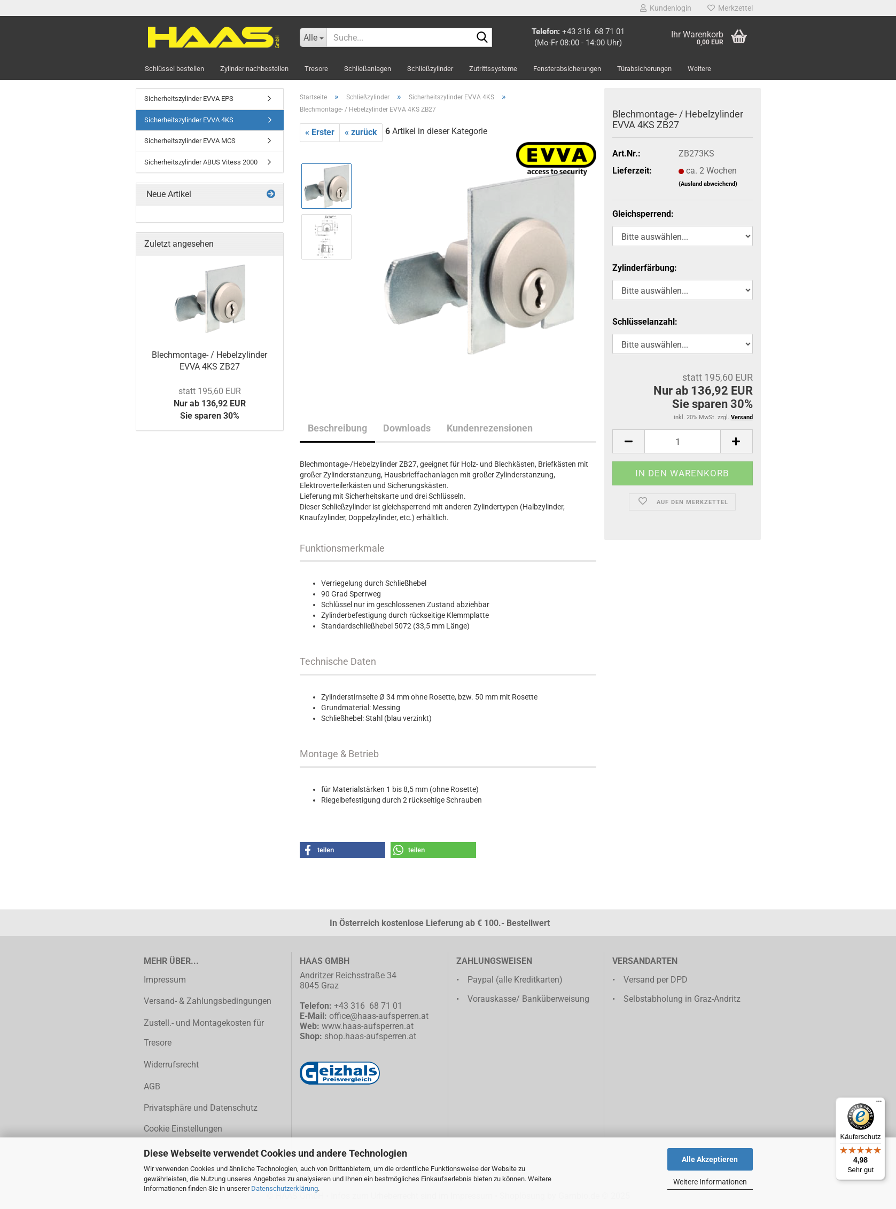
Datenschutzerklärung (284, 1188)
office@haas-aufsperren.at (378, 1016)
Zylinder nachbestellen (254, 69)
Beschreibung (337, 428)
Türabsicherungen (644, 69)
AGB (152, 1086)
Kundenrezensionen (490, 428)
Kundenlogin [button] (665, 8)
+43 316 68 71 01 (593, 31)
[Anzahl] (682, 441)
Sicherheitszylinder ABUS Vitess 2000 (201, 162)
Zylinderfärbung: (644, 268)
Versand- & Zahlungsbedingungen (207, 1001)
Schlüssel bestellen (174, 69)
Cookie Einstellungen (183, 1129)
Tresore (316, 69)
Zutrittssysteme (493, 69)
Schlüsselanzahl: (644, 322)
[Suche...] (313, 37)
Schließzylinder (430, 69)
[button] (342, 850)
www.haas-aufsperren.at (368, 1026)
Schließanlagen (367, 69)
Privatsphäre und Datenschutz (201, 1108)
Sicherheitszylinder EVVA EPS (188, 99)
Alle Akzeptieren (710, 1159)
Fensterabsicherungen (567, 69)
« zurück (361, 132)
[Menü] (878, 1103)
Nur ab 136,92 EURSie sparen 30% (210, 403)
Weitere (699, 69)
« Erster (319, 132)
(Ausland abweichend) (708, 183)
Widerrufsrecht (171, 1064)
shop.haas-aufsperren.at (370, 1036)
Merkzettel (730, 8)
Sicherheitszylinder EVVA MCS (190, 141)
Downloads (407, 428)
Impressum (165, 980)
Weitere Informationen (710, 1181)
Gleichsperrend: (643, 214)
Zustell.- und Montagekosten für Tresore (204, 1033)
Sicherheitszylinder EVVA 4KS (188, 120)
